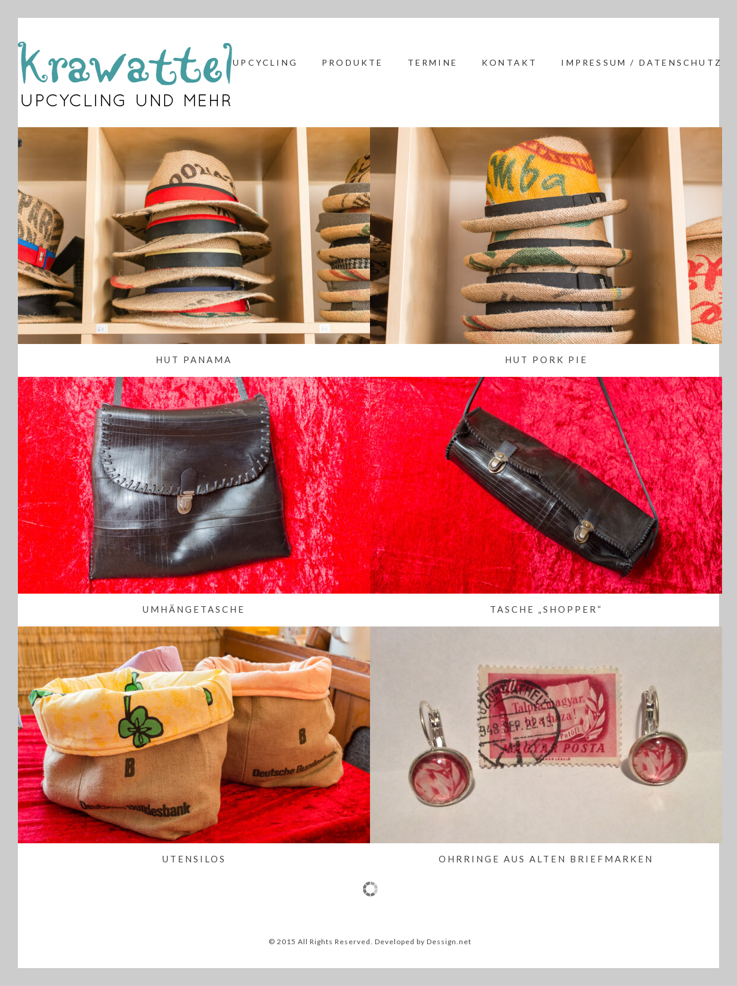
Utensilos (194, 858)
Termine (433, 62)
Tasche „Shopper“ (546, 609)
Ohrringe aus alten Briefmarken (546, 858)
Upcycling (265, 62)
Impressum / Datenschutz (641, 62)
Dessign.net (449, 941)
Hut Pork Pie (546, 359)
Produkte (353, 62)
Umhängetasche (194, 609)
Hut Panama (194, 359)
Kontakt (509, 62)
